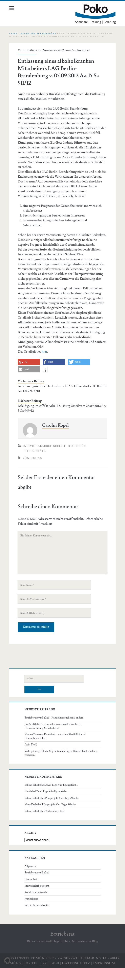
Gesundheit (31, 879)
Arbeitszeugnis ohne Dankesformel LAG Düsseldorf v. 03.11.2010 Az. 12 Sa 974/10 (62, 388)
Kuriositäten (31, 898)
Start (13, 33)
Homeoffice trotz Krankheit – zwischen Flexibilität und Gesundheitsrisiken (54, 736)
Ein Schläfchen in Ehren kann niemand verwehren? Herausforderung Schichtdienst (52, 726)
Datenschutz (76, 963)
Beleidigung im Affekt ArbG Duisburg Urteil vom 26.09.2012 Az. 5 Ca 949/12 (62, 408)
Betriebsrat (62, 934)
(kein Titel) (30, 744)
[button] (7, 960)
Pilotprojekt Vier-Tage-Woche (62, 798)
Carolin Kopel (80, 50)
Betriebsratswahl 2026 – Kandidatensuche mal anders (53, 717)
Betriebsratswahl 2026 (36, 872)
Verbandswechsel (54, 811)
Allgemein (30, 866)
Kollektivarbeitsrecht (36, 892)
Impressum (104, 963)
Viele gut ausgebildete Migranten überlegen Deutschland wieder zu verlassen (61, 752)
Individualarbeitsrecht (44, 446)
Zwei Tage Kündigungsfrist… (61, 785)
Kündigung (32, 458)
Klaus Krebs (31, 804)
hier (44, 352)
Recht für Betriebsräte (38, 33)
